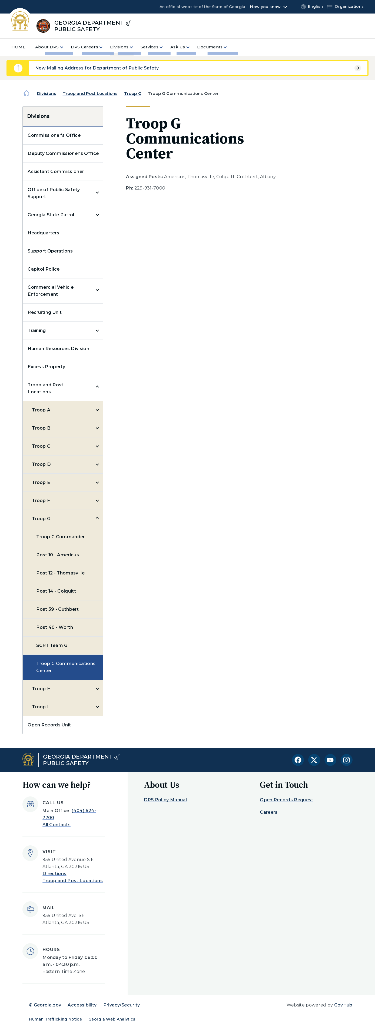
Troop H (41, 688)
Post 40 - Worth (54, 627)
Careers (268, 812)
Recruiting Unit (45, 312)
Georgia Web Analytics (111, 1019)
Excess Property (46, 366)
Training (37, 330)
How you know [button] (265, 7)
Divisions (46, 93)
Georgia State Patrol (51, 214)
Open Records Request (286, 799)
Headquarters (43, 232)
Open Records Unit (49, 724)
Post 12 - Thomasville (60, 573)
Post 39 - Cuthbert (57, 609)
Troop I (40, 706)
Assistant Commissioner (56, 171)
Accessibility (82, 1005)
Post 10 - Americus (57, 554)
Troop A (41, 410)
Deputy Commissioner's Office (63, 153)
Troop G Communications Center (65, 667)
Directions (54, 873)
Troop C (41, 446)
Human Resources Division (58, 348)
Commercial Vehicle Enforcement (51, 291)
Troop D (41, 464)
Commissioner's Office (54, 135)
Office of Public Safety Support (54, 193)
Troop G (132, 93)
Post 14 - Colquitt (56, 591)
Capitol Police (43, 269)
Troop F (41, 500)
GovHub (343, 1005)
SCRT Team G (52, 645)
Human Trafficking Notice (55, 1019)
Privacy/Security (121, 1005)
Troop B (41, 428)
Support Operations (50, 251)
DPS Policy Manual (165, 799)
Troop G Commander (60, 536)
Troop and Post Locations (90, 93)
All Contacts (56, 824)
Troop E (41, 482)
